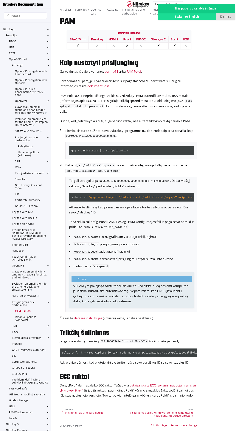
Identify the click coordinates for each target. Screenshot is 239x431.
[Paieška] (25, 16)
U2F (11, 47)
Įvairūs (13, 418)
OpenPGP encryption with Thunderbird (31, 72)
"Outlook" (18, 250)
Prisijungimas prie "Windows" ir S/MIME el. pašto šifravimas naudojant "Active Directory (29, 234)
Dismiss (225, 17)
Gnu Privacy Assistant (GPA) (28, 186)
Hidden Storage (18, 400)
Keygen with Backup (24, 218)
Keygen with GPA (22, 212)
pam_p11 (111, 71)
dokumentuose (98, 86)
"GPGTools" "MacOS (27, 131)
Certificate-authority (27, 200)
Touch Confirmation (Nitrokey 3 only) (24, 258)
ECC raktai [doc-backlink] (74, 377)
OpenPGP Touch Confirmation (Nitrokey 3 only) (30, 92)
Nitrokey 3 (12, 424)
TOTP (12, 53)
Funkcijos (12, 35)
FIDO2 (12, 41)
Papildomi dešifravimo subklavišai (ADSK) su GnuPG (30, 381)
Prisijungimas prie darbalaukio (26, 139)
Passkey (97, 39)
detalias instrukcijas (88, 318)
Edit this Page (158, 425)
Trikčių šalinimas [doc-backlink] (84, 333)
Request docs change (183, 425)
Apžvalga (17, 65)
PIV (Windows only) (20, 412)
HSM (12, 406)
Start (174, 39)
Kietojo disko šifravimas (29, 173)
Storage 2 (158, 39)
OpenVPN (21, 101)
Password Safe (18, 388)
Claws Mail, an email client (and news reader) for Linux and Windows (30, 110)
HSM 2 (113, 39)
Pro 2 (127, 39)
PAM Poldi (133, 71)
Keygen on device (23, 224)
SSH (17, 161)
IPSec (18, 167)
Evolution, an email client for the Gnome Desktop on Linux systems (31, 122)
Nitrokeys (9, 29)
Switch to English (187, 17)
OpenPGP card (18, 59)
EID (17, 194)
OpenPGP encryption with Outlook (31, 81)
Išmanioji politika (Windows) (28, 153)
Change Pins (19, 373)
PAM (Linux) (25, 146)
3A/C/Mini (78, 39)
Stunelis (20, 179)
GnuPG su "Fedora (26, 206)
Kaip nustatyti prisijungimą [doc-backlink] (99, 63)
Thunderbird (20, 244)
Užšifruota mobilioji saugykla (27, 394)
